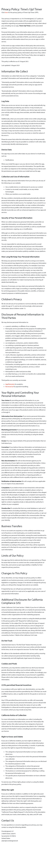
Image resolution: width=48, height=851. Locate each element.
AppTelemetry (10, 384)
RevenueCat (9, 387)
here (6, 12)
